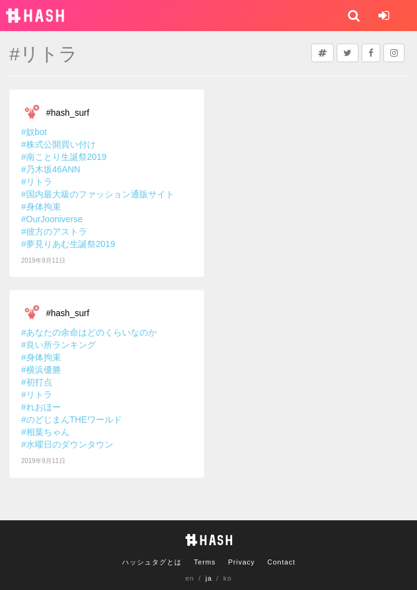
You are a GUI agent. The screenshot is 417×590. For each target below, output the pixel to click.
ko (227, 578)
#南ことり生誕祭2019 (63, 157)
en (189, 578)
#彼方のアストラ (54, 231)
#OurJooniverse (52, 219)
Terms (205, 562)
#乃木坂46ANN (50, 169)
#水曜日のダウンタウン (67, 444)
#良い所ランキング (58, 345)
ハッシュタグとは (152, 562)
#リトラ (36, 182)
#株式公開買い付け (58, 144)
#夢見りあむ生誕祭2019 (68, 244)
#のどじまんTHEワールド (71, 419)
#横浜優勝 (41, 370)
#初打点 (36, 382)
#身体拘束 (41, 207)
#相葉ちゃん (45, 432)
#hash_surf (67, 113)
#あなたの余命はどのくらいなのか (89, 332)
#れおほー (41, 407)
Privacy (241, 562)
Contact (282, 562)
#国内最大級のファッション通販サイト (97, 194)
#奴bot (34, 132)
